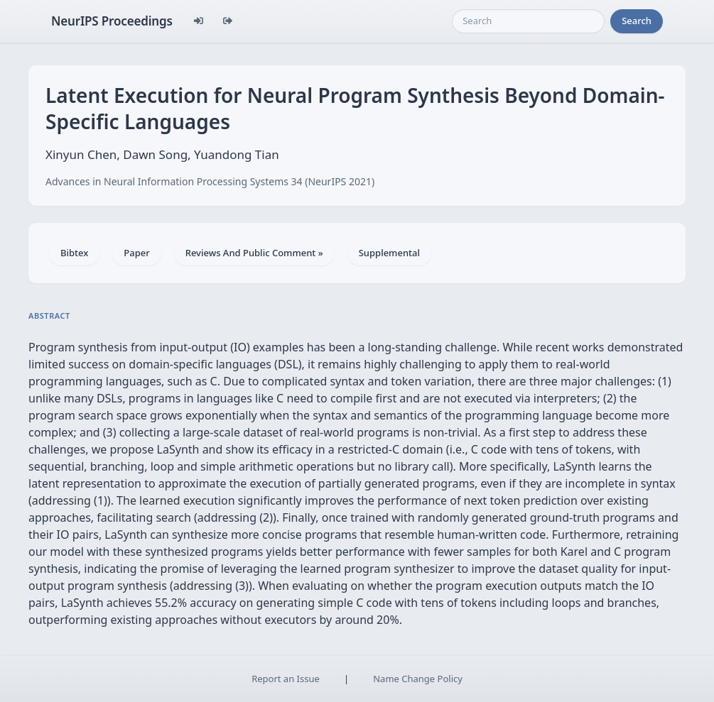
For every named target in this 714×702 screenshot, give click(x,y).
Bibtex (74, 252)
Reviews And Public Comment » (254, 252)
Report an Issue (285, 678)
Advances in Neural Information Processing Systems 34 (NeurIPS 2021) (209, 181)
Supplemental (389, 252)
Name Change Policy (418, 678)
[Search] (528, 21)
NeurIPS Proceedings (112, 21)
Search (636, 20)
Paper (136, 252)
